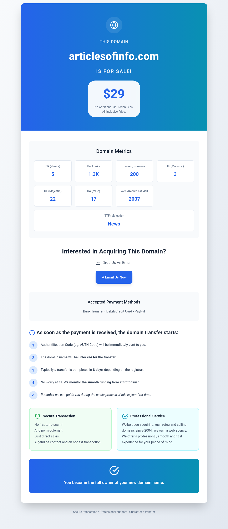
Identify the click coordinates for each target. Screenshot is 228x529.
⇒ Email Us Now (114, 278)
